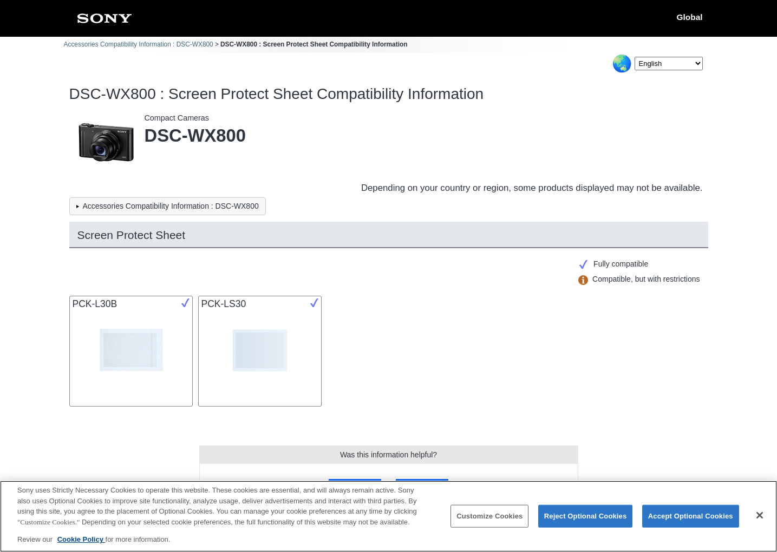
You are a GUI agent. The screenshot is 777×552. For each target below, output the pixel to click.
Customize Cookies (489, 517)
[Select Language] (669, 63)
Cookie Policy (81, 540)
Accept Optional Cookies (690, 517)
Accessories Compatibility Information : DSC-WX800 (138, 44)
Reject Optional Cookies (585, 517)
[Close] (760, 516)
